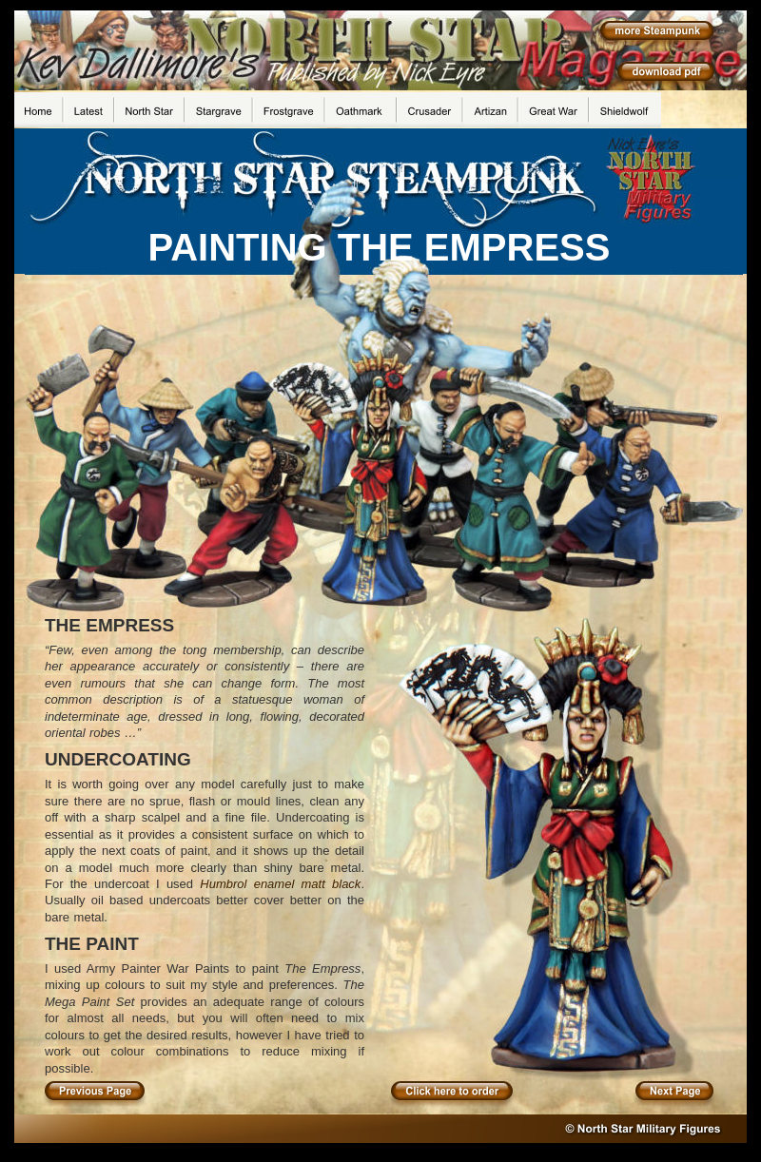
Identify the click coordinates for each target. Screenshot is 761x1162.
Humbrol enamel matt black (280, 884)
